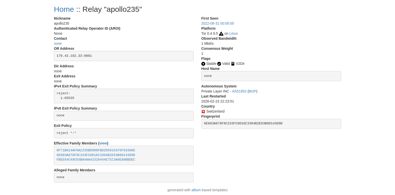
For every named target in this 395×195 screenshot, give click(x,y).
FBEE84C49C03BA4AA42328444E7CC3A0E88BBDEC (96, 160)
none (58, 43)
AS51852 (239, 91)
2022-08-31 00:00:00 (217, 23)
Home (64, 9)
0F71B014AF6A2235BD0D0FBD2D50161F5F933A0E (96, 150)
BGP (252, 91)
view (103, 143)
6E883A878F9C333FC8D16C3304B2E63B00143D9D (96, 155)
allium (196, 190)
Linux (233, 33)
